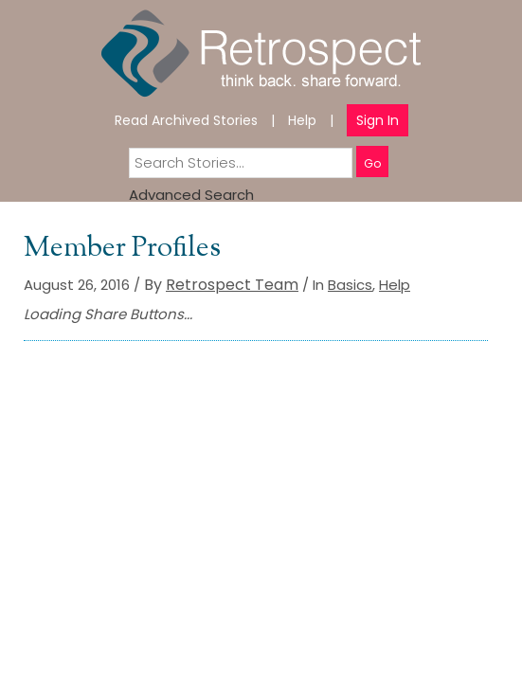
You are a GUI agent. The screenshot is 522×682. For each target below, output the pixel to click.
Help (302, 120)
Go (372, 163)
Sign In (377, 120)
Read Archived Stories (186, 120)
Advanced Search (191, 195)
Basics (350, 285)
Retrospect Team (232, 285)
